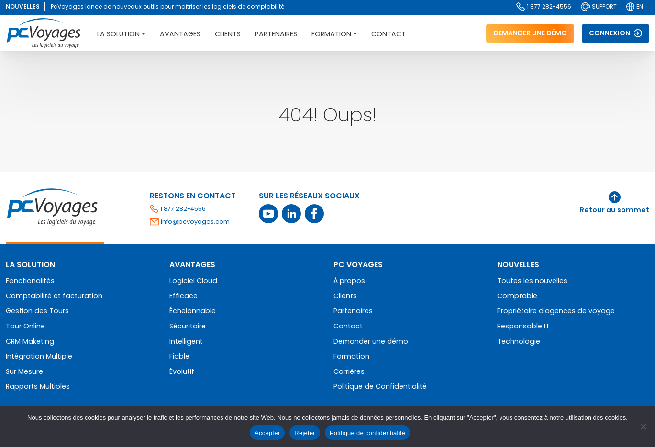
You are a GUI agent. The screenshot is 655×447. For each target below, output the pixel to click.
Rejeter (304, 432)
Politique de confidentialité (367, 432)
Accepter (267, 432)
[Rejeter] (643, 426)
